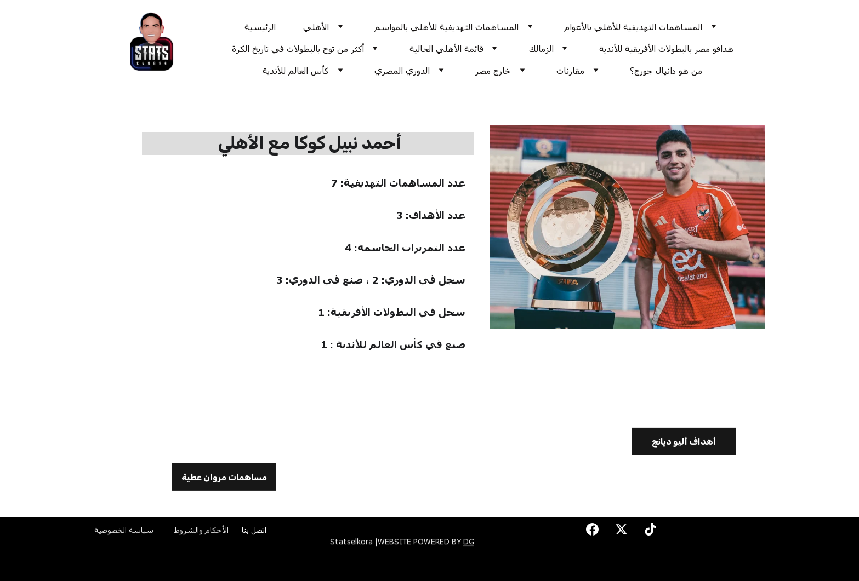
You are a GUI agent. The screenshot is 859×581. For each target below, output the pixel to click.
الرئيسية (260, 26)
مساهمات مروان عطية (224, 479)
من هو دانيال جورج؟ (666, 70)
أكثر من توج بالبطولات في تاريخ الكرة (298, 48)
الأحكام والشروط (201, 531)
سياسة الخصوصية (123, 531)
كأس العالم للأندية (296, 70)
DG (468, 542)
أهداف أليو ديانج (684, 443)
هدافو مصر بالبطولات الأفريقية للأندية (666, 48)
